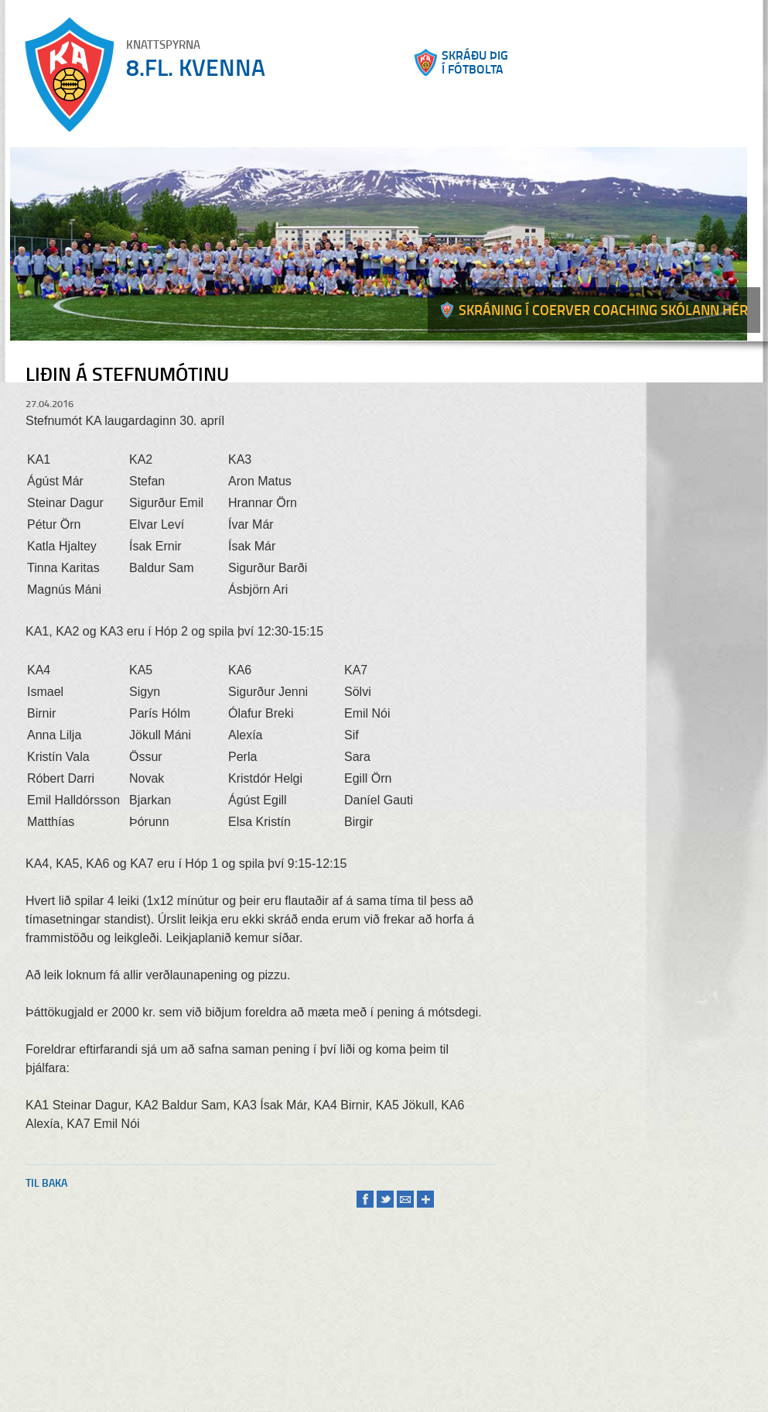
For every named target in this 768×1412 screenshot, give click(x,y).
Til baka (46, 1182)
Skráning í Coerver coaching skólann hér (603, 310)
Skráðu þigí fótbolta (475, 62)
